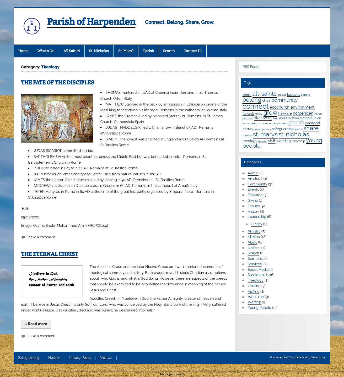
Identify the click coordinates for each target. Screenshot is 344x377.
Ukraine (254, 286)
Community (257, 184)
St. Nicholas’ (99, 51)
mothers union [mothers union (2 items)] (310, 118)
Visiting (253, 291)
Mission (254, 237)
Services (255, 264)
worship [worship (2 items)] (299, 141)
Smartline (318, 357)
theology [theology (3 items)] (249, 141)
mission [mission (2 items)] (293, 118)
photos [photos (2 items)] (247, 129)
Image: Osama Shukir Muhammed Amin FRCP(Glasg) (64, 225)
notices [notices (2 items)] (263, 123)
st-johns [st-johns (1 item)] (247, 135)
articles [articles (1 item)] (282, 94)
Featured (255, 195)
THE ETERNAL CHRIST (49, 254)
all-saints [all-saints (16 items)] (265, 93)
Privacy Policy (80, 358)
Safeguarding (28, 358)
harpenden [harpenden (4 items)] (303, 113)
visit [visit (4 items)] (271, 140)
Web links (256, 297)
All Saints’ (72, 51)
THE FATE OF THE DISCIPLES (57, 82)
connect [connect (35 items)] (255, 106)
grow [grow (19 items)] (270, 112)
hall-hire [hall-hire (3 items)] (285, 113)
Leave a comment (41, 237)
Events (253, 189)
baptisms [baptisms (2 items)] (293, 94)
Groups (254, 206)
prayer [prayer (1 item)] (257, 129)
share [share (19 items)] (311, 128)
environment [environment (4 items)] (302, 107)
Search (169, 51)
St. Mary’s (126, 51)
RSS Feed (250, 67)
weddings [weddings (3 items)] (284, 141)
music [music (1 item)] (246, 123)
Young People (259, 307)
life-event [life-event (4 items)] (263, 117)
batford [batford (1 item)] (305, 94)
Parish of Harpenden (91, 21)
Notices (254, 248)
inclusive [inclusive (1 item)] (247, 118)
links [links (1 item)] (275, 118)
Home (23, 51)
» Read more (36, 324)
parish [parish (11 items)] (296, 122)
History (253, 211)
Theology (255, 280)
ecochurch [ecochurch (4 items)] (280, 107)
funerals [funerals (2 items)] (248, 113)
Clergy (256, 224)
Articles (254, 179)
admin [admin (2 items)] (247, 94)
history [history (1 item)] (318, 113)
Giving (253, 200)
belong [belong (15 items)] (251, 99)
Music (252, 242)
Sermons (255, 258)
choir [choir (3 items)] (266, 100)
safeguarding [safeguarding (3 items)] (283, 129)
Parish (148, 51)
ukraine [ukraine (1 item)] (262, 141)
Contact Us (192, 51)
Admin (253, 173)
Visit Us (106, 358)
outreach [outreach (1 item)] (282, 123)
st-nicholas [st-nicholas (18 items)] (294, 134)
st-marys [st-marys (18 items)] (265, 134)
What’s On (45, 51)
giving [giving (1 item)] (259, 113)
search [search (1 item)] (298, 129)
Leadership (257, 217)
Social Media (258, 269)
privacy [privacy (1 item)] (266, 129)
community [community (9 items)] (284, 100)
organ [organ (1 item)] (272, 123)
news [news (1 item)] (254, 123)
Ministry (254, 231)
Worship (254, 302)
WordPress (296, 357)
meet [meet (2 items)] (283, 118)
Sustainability (258, 275)
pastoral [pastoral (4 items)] (312, 123)
